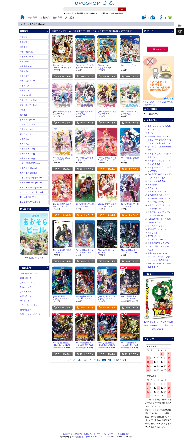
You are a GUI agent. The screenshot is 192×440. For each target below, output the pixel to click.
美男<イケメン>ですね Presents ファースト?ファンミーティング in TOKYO (160, 256)
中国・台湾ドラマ (27, 81)
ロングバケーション (156, 226)
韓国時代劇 (24, 71)
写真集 (22, 110)
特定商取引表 (25, 310)
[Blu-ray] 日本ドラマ (28, 197)
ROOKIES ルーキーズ (157, 229)
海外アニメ (24, 90)
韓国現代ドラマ (26, 66)
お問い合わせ (25, 296)
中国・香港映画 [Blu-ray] (30, 163)
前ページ (71, 360)
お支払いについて (27, 282)
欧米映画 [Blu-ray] (27, 153)
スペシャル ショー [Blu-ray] (31, 192)
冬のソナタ (152, 188)
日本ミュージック (27, 129)
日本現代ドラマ (26, 57)
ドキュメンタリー (27, 120)
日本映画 (23, 37)
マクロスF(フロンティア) (158, 243)
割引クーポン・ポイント (30, 314)
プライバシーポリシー (29, 305)
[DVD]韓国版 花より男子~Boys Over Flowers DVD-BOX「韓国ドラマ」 (159, 198)
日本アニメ (24, 86)
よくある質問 (25, 292)
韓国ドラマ (84, 13)
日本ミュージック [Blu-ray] (31, 178)
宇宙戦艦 (119, 13)
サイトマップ (25, 301)
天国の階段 (152, 185)
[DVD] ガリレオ (154, 236)
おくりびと (152, 233)
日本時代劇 (24, 61)
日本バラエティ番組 (28, 100)
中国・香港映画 (26, 52)
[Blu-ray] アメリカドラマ (30, 202)
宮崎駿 (112, 13)
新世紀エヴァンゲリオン (158, 191)
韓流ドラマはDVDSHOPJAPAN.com (91, 437)
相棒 (77, 13)
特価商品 (57, 17)
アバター (151, 133)
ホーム (22, 24)
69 (90, 360)
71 (99, 360)
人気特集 (70, 17)
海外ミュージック (27, 134)
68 (85, 360)
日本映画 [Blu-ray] (27, 149)
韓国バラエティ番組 (28, 105)
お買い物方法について (29, 273)
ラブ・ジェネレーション (158, 240)
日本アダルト (25, 139)
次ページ (121, 360)
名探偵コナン (95, 13)
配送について (25, 287)
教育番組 (23, 115)
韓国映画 (23, 47)
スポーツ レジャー (27, 124)
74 (114, 360)
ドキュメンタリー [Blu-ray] (31, 187)
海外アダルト (25, 144)
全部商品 (32, 17)
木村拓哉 (105, 13)
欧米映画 (23, 42)
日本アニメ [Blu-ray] (36, 24)
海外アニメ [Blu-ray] (28, 173)
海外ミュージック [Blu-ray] (31, 182)
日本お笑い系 (25, 95)
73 (109, 360)
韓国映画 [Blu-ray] (27, 158)
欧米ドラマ (24, 76)
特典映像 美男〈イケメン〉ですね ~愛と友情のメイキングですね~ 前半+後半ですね (160, 139)
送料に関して (25, 278)
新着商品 (45, 17)
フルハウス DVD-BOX (157, 181)
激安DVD (78, 434)
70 (94, 360)
